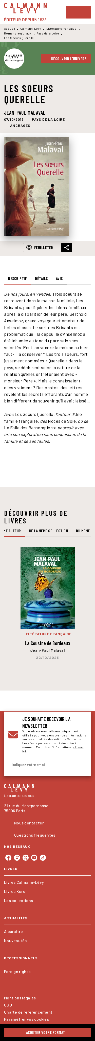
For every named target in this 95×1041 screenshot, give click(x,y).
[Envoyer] (81, 765)
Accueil (9, 28)
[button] (66, 58)
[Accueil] (25, 12)
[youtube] (34, 857)
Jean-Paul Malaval (25, 113)
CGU (8, 1004)
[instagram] (17, 857)
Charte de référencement (28, 1012)
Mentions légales (20, 997)
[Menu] (78, 12)
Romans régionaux (17, 33)
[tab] (17, 278)
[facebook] (8, 857)
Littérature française (61, 28)
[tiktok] (43, 857)
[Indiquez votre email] (41, 764)
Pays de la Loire (47, 33)
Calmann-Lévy (30, 28)
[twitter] (25, 857)
